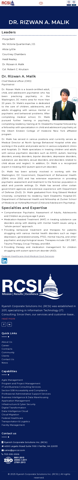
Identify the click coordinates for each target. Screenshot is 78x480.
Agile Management (12, 380)
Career (5, 345)
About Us (7, 342)
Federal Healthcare (12, 418)
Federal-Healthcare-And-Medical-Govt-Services (28, 256)
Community (8, 352)
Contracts (7, 349)
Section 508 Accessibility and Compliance (24, 390)
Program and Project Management (21, 383)
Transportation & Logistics (16, 421)
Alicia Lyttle (9, 49)
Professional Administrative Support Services (26, 393)
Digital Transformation (14, 407)
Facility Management (13, 425)
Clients (5, 356)
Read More (8, 318)
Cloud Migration (10, 414)
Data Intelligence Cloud (15, 411)
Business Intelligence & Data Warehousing (25, 397)
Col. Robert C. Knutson (15, 69)
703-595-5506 (11, 454)
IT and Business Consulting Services (21, 387)
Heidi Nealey (9, 59)
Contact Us (8, 359)
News (5, 362)
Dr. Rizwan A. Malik (13, 64)
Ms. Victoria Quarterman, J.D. (19, 44)
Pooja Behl (8, 39)
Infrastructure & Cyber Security (19, 404)
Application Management (16, 400)
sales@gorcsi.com (14, 450)
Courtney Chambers (14, 54)
